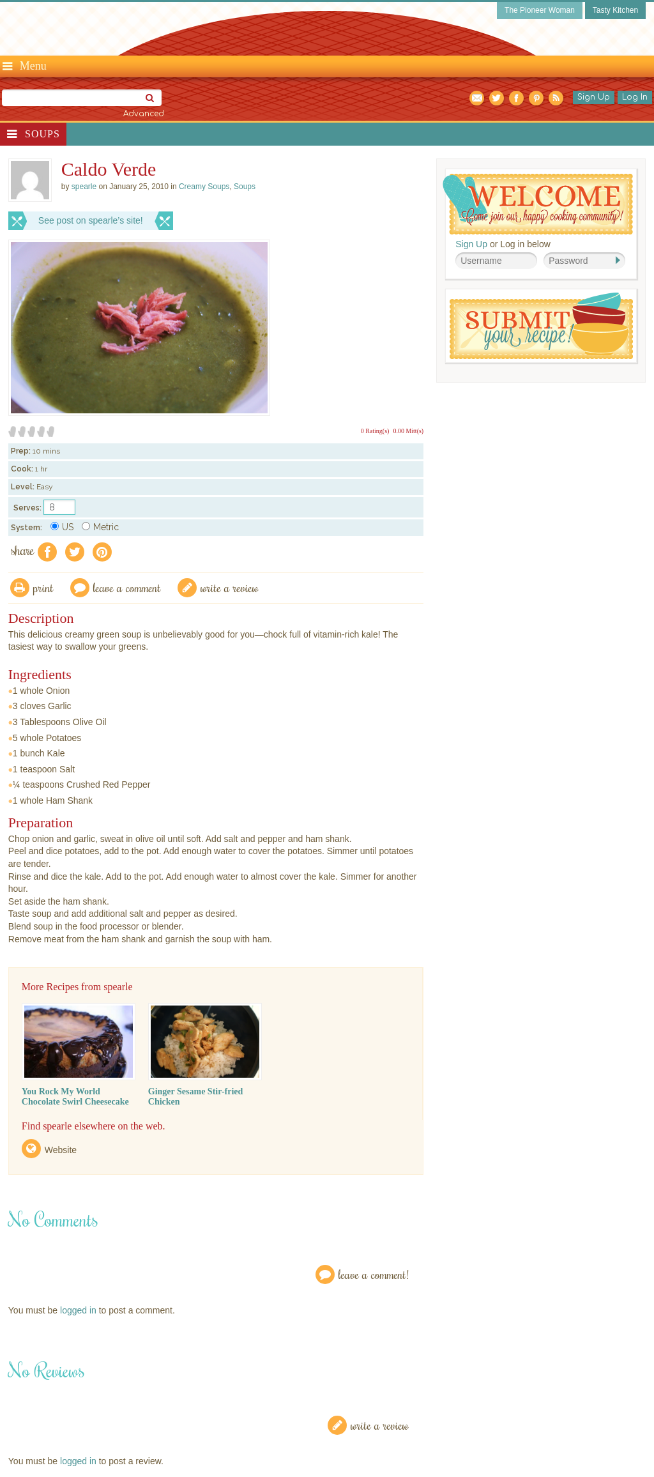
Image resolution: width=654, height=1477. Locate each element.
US (61, 527)
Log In (635, 97)
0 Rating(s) (375, 430)
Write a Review (380, 1425)
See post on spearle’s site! (90, 220)
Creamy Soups (204, 186)
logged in (78, 1310)
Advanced (143, 113)
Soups (42, 133)
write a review (230, 587)
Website (61, 1150)
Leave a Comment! (373, 1274)
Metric (100, 527)
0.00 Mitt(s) (408, 430)
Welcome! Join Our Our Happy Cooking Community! (538, 204)
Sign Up (593, 97)
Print (43, 587)
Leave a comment (127, 587)
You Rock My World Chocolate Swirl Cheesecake (75, 1096)
